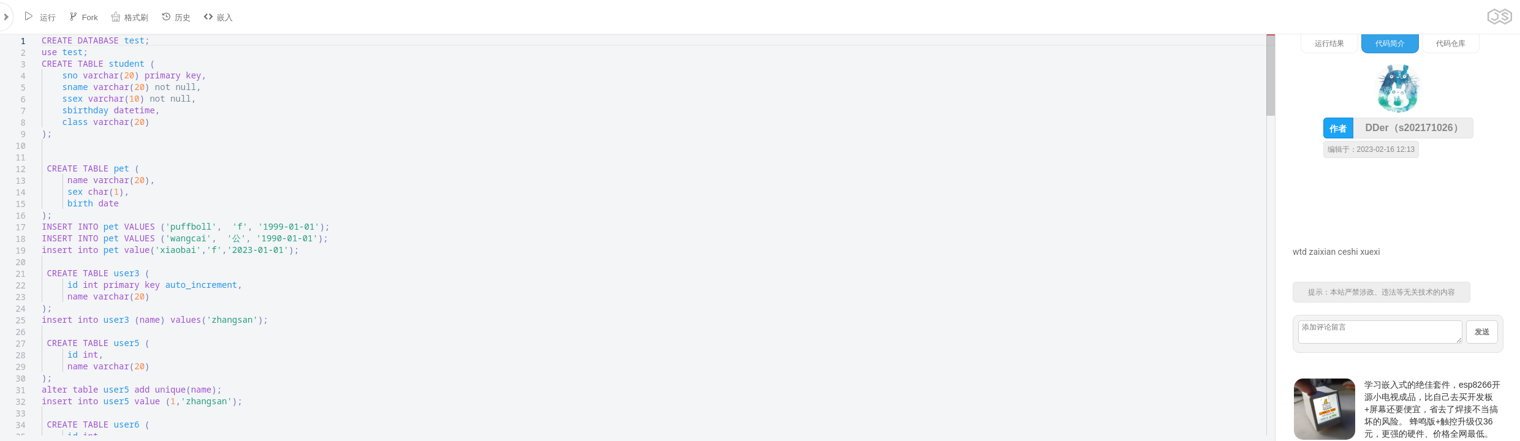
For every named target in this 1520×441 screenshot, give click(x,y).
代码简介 (1390, 43)
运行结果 (1329, 43)
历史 (176, 17)
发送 (1482, 332)
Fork (83, 17)
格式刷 (129, 17)
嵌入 (218, 17)
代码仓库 (1450, 43)
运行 (40, 17)
